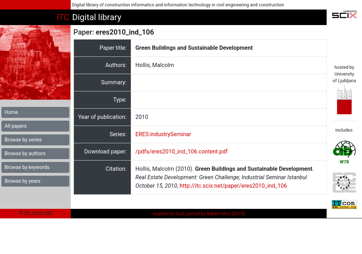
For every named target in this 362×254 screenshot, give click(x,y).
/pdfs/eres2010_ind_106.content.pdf (181, 151)
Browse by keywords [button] (27, 167)
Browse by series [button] (23, 140)
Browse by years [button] (22, 181)
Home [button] (11, 112)
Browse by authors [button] (25, 153)
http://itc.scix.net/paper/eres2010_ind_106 (233, 185)
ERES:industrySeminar (163, 134)
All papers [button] (16, 126)
